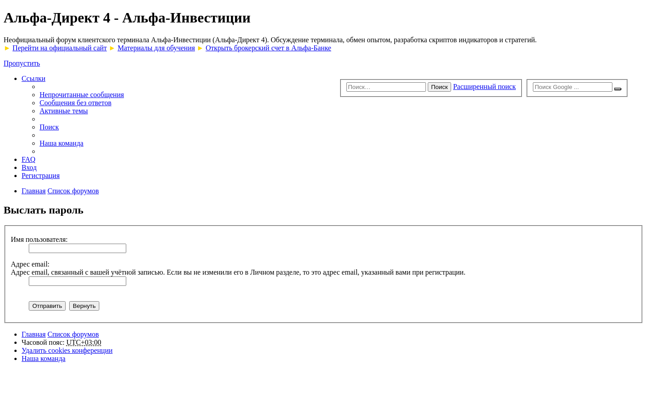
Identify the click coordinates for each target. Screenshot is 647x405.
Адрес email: (30, 264)
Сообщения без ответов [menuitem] (75, 103)
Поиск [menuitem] (49, 127)
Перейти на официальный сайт (60, 48)
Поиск (439, 87)
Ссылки (33, 78)
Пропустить (22, 63)
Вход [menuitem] (29, 167)
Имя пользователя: (39, 239)
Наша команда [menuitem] (62, 143)
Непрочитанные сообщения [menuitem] (82, 94)
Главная (34, 334)
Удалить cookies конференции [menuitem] (67, 350)
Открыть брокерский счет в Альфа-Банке (268, 48)
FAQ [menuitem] (28, 159)
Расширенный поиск (484, 86)
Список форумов (73, 334)
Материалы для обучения (156, 48)
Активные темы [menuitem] (64, 111)
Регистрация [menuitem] (41, 175)
